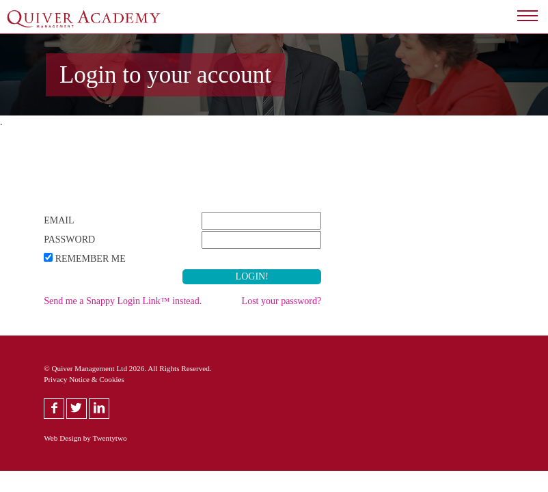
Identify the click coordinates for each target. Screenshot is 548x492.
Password (69, 239)
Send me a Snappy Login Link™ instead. (123, 301)
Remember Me (90, 259)
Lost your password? (282, 301)
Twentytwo (109, 438)
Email (59, 220)
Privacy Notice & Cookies (84, 379)
